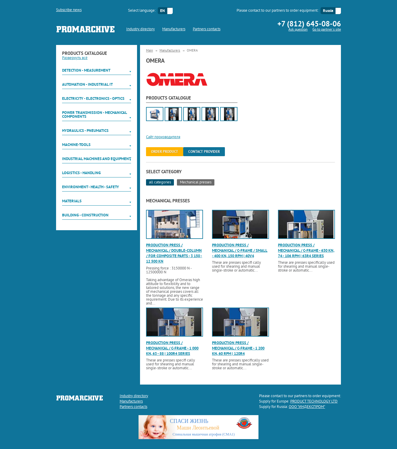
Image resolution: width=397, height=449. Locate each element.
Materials (72, 201)
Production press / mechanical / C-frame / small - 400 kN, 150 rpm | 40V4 (239, 250)
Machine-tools (76, 145)
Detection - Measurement (86, 70)
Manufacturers (173, 29)
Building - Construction (85, 215)
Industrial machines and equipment (96, 159)
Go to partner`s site (326, 30)
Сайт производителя (163, 137)
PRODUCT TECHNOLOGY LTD (314, 401)
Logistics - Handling (81, 173)
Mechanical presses (195, 182)
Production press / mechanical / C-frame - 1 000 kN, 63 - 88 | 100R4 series (172, 348)
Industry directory (140, 29)
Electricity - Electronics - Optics (93, 98)
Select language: (142, 10)
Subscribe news (69, 10)
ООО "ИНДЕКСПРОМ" (307, 407)
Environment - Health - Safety (90, 187)
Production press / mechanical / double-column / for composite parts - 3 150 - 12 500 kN (174, 253)
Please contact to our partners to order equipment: (277, 10)
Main (149, 51)
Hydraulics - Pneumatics (85, 130)
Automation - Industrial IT (87, 84)
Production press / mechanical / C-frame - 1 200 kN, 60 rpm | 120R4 (238, 348)
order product (164, 151)
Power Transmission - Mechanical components (94, 114)
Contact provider (204, 151)
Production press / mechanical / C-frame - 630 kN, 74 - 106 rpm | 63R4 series (306, 250)
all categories (160, 182)
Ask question (298, 30)
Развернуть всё (75, 58)
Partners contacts (206, 29)
